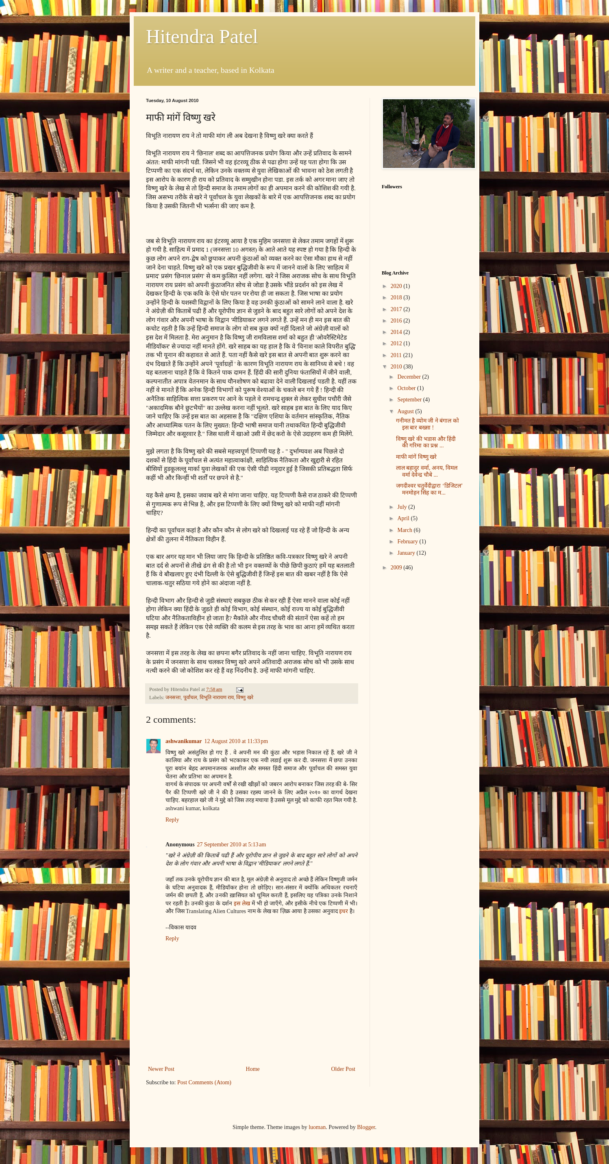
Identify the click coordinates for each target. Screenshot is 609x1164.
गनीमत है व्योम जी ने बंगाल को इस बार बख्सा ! (427, 424)
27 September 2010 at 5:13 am (231, 844)
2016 (397, 321)
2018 (397, 297)
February (408, 541)
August (406, 411)
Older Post (343, 1069)
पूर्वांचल (190, 697)
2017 (397, 309)
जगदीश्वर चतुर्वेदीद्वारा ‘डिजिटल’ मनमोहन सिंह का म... (429, 489)
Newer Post (161, 1069)
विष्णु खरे (244, 697)
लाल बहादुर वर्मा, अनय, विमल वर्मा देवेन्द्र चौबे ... (426, 471)
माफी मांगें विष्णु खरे (416, 457)
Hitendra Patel (202, 36)
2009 (397, 568)
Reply (172, 820)
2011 (397, 355)
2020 (397, 286)
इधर (343, 911)
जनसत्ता (173, 697)
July (402, 507)
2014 (397, 332)
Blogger (366, 1127)
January (406, 553)
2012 (397, 343)
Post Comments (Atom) (204, 1082)
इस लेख (242, 903)
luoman (317, 1127)
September (410, 400)
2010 (397, 367)
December (409, 377)
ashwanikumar (183, 741)
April (404, 518)
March (405, 530)
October (407, 388)
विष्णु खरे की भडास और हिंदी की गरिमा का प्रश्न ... (426, 442)
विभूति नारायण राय (217, 697)
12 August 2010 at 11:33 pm (236, 741)
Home (253, 1069)
